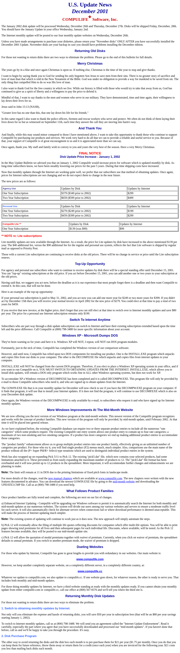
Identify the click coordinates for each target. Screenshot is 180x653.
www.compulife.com (110, 478)
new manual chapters (60, 478)
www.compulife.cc (90, 571)
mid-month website (124, 481)
